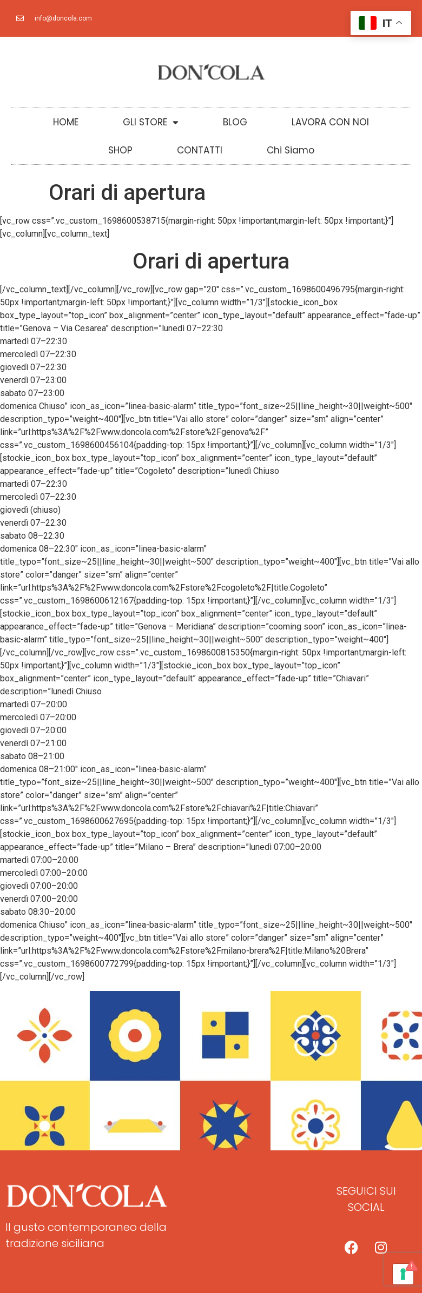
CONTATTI (199, 150)
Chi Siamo (290, 150)
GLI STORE (151, 122)
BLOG (235, 122)
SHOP (120, 150)
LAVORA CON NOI (330, 122)
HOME (65, 122)
